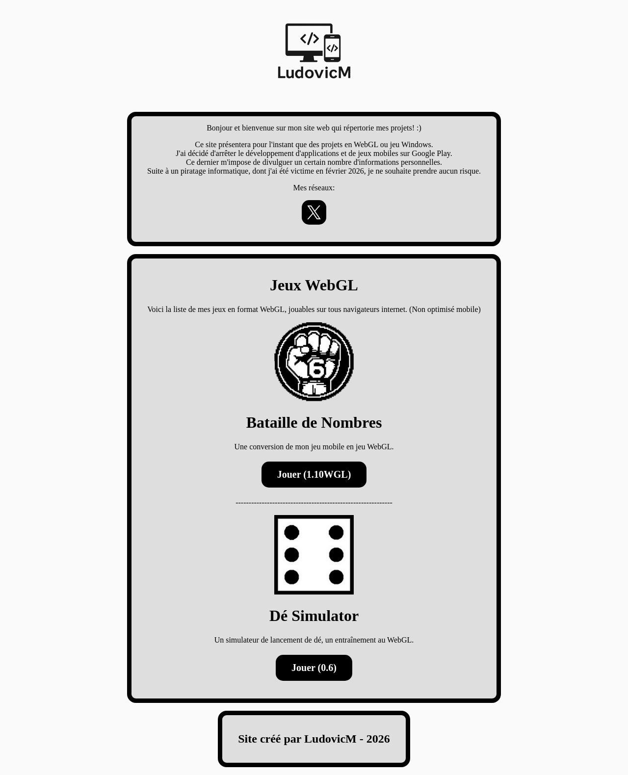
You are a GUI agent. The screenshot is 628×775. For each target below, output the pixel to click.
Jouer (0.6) (314, 667)
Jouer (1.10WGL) (314, 474)
